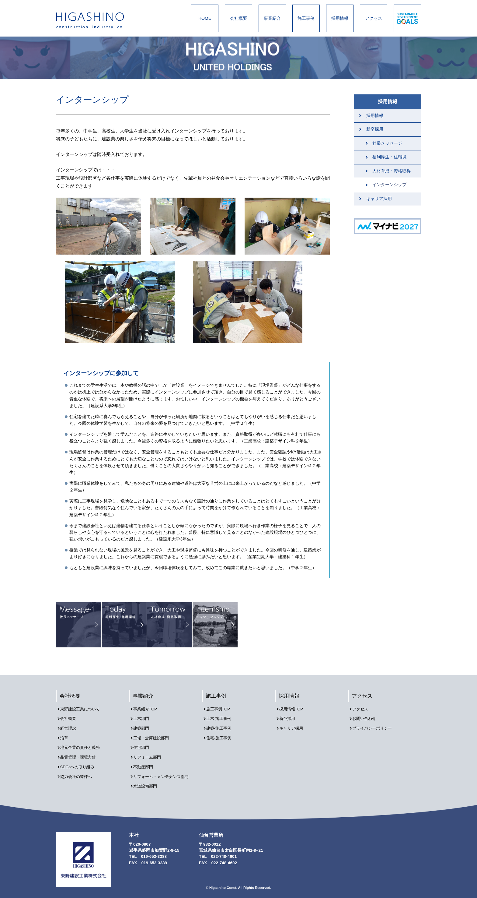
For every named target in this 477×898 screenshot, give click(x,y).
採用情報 (339, 18)
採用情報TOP (293, 709)
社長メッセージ (387, 143)
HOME (204, 18)
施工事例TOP (220, 709)
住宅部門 (142, 744)
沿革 (65, 736)
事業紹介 (272, 18)
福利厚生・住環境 (389, 157)
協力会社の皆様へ (78, 770)
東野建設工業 (95, 20)
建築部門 (142, 727)
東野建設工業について (82, 709)
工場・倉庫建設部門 (153, 736)
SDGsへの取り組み (79, 762)
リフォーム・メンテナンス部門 (164, 770)
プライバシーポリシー (374, 727)
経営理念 (69, 727)
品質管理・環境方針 (80, 753)
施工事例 (306, 18)
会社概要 (238, 18)
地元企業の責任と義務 (82, 744)
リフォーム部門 (149, 753)
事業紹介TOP (147, 709)
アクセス (373, 18)
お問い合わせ (366, 718)
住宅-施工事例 (221, 736)
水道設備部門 (147, 779)
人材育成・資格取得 (391, 171)
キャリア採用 (379, 198)
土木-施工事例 (221, 718)
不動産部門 (145, 762)
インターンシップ (389, 184)
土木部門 (142, 718)
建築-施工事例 (221, 727)
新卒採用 (374, 129)
